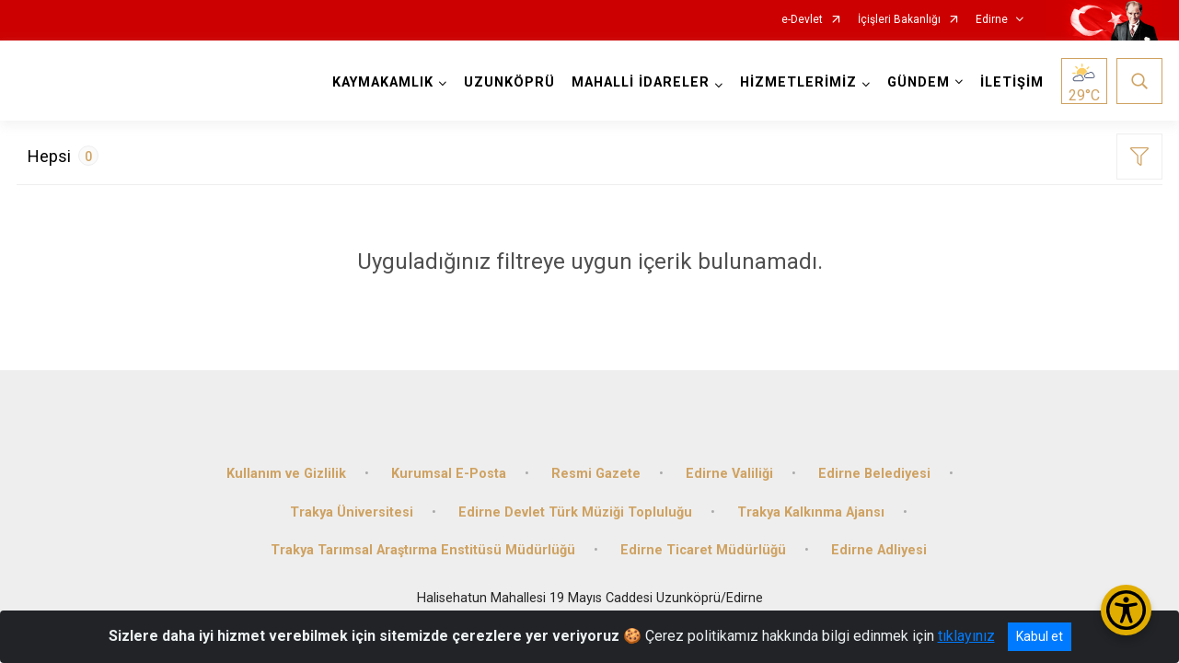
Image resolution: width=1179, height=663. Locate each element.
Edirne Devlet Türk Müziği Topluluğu (575, 512)
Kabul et (1039, 636)
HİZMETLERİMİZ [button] (798, 82)
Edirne (992, 20)
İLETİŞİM (1012, 82)
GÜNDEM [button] (918, 82)
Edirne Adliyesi (879, 550)
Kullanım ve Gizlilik (286, 474)
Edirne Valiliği (729, 474)
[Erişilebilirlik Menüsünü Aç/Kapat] (1126, 610)
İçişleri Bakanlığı (899, 20)
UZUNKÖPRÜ (509, 82)
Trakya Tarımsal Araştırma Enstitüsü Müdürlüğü (423, 550)
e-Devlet (802, 20)
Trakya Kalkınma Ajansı (810, 512)
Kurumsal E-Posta (448, 474)
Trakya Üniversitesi (351, 512)
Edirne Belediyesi (874, 474)
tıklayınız (966, 636)
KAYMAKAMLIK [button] (382, 82)
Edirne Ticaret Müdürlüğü (703, 550)
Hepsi (63, 155)
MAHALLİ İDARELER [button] (641, 82)
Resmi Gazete (596, 474)
